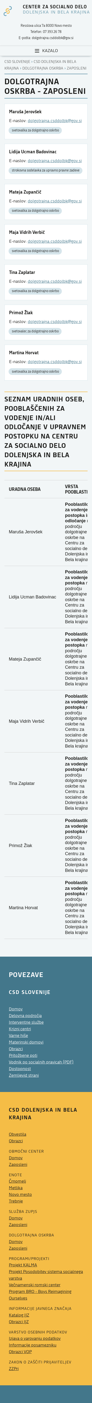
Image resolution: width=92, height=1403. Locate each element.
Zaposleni (76, 68)
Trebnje (16, 1201)
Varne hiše (18, 1035)
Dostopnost (20, 1068)
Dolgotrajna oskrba (42, 68)
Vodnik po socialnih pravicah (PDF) (41, 1062)
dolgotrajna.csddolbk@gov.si (55, 120)
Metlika (16, 1187)
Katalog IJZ (19, 1315)
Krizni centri (20, 1029)
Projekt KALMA (23, 1265)
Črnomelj (17, 1181)
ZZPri (14, 1368)
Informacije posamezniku (32, 1345)
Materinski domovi (26, 1042)
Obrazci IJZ (19, 1321)
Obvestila (17, 1134)
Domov (16, 1009)
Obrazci (16, 1048)
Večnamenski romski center (34, 1285)
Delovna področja (25, 1015)
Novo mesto (20, 1194)
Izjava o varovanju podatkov (35, 1338)
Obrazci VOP (20, 1351)
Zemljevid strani (24, 1075)
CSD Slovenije (17, 61)
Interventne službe (26, 1022)
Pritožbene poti (23, 1055)
